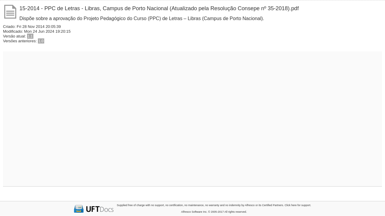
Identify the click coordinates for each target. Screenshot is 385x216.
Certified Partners (272, 205)
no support (157, 205)
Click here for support (297, 205)
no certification (174, 205)
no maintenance (194, 205)
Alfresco (250, 205)
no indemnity (233, 205)
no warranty (212, 205)
